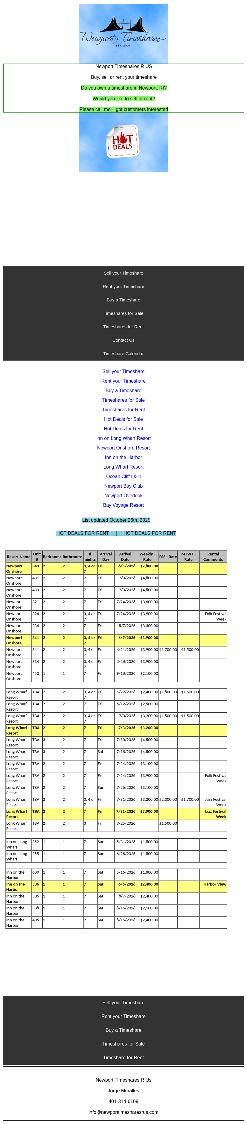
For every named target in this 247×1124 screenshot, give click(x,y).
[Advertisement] (123, 219)
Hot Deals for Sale (123, 419)
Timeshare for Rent (123, 1057)
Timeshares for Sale (123, 313)
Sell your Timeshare (123, 272)
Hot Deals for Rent (123, 428)
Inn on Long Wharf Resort (123, 438)
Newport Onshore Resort (123, 447)
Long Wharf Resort (123, 466)
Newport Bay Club (123, 486)
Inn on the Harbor (123, 457)
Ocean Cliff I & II (123, 476)
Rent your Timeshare (123, 286)
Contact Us (123, 340)
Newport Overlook (123, 495)
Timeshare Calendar (123, 353)
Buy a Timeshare (124, 299)
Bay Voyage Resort (123, 505)
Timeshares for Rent (123, 326)
